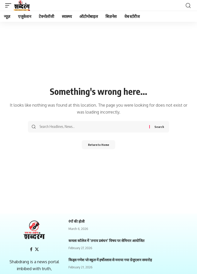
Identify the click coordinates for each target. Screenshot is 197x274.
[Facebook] (31, 249)
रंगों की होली (76, 221)
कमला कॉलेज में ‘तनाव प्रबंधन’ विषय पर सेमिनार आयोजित (106, 240)
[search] (188, 5)
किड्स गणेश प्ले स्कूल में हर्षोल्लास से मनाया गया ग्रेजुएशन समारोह (110, 260)
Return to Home (98, 145)
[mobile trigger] (9, 5)
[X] (37, 249)
